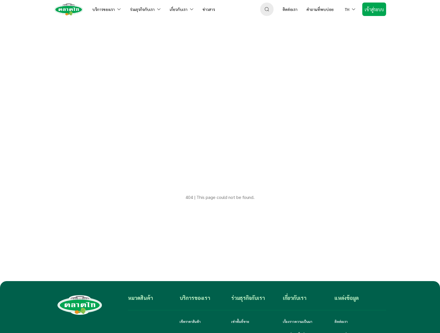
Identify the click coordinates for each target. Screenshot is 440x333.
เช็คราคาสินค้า (190, 321)
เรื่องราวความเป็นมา (297, 321)
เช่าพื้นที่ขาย (240, 321)
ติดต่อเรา (341, 321)
